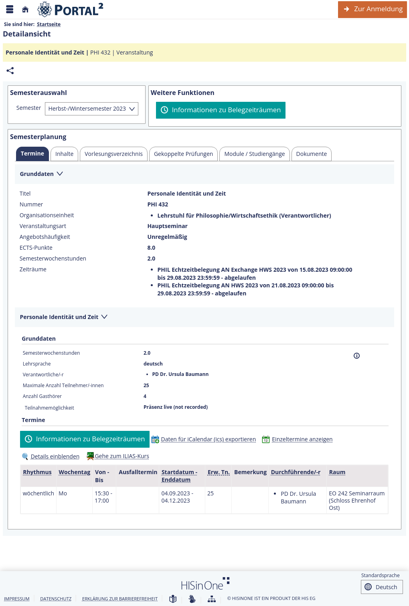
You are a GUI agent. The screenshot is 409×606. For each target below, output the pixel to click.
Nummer (31, 204)
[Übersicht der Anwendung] (212, 599)
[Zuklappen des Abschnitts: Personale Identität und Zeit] (204, 318)
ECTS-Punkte (36, 247)
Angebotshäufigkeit (45, 236)
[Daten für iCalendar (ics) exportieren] (205, 439)
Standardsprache (380, 575)
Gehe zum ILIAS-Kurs (122, 456)
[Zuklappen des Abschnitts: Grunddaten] (204, 175)
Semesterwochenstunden (53, 258)
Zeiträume (33, 269)
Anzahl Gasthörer (42, 396)
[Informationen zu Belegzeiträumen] (220, 110)
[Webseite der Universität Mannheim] (70, 9)
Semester (28, 107)
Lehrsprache (37, 363)
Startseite (49, 24)
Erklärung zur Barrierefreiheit (120, 599)
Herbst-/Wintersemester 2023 (87, 108)
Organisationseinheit (47, 215)
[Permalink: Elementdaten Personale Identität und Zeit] (10, 71)
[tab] (32, 154)
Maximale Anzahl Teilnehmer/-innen (63, 385)
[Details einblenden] (52, 456)
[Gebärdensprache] (192, 599)
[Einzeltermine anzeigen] (299, 439)
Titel (25, 193)
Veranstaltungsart (43, 226)
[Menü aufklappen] (9, 9)
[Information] (357, 356)
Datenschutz (55, 599)
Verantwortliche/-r (43, 374)
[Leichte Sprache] (173, 599)
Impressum (17, 599)
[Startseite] (25, 9)
